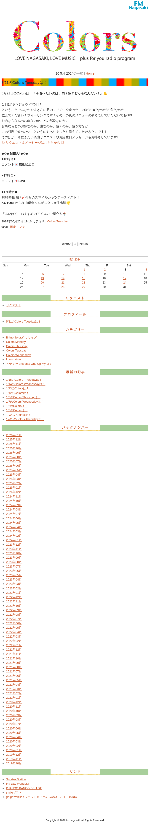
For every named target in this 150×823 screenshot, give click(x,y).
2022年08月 (14, 614)
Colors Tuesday (57, 221)
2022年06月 (14, 623)
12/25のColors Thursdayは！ (25, 419)
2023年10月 (14, 553)
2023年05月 (14, 575)
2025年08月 (14, 457)
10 (124, 274)
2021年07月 (14, 671)
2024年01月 (14, 540)
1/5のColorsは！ (17, 410)
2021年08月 (14, 667)
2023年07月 (14, 566)
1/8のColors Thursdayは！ (23, 397)
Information (13, 359)
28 (63, 287)
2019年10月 (14, 763)
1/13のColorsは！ (17, 388)
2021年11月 (14, 654)
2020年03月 (14, 741)
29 (83, 287)
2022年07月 (14, 619)
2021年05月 (14, 680)
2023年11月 (14, 549)
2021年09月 (14, 662)
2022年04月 (14, 632)
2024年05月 (14, 522)
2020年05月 (14, 732)
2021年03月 (14, 689)
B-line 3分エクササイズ (21, 337)
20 (42, 282)
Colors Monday (16, 342)
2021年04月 (14, 684)
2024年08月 (14, 509)
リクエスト (13, 305)
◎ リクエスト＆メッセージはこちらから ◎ (33, 142)
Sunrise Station (16, 779)
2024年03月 (14, 531)
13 (42, 278)
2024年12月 (14, 492)
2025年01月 (14, 487)
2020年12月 (14, 702)
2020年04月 (14, 737)
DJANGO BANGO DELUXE (24, 788)
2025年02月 (14, 483)
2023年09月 (14, 557)
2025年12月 (14, 439)
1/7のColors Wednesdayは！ (25, 401)
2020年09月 (14, 715)
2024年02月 (14, 535)
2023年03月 (14, 584)
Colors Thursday (17, 346)
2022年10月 (14, 605)
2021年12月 (14, 649)
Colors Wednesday (18, 355)
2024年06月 (14, 518)
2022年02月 (14, 641)
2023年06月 (14, 571)
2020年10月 (14, 711)
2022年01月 (14, 645)
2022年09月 (14, 610)
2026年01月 (14, 435)
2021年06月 (14, 675)
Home (90, 73)
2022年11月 (14, 601)
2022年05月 (14, 627)
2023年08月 (14, 562)
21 (63, 282)
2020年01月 (14, 750)
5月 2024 (75, 259)
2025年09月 (14, 452)
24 (124, 282)
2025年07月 (14, 461)
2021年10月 (14, 658)
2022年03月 (14, 636)
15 (83, 278)
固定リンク (17, 227)
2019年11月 (14, 759)
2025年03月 (14, 479)
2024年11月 (14, 496)
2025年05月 (14, 470)
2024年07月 (14, 514)
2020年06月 (14, 728)
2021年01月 (14, 697)
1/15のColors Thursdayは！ (24, 379)
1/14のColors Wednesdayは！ (26, 384)
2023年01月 (14, 592)
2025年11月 (14, 443)
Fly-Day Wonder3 (17, 783)
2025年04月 (14, 474)
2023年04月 (14, 579)
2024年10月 (14, 501)
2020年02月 (14, 745)
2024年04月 (14, 527)
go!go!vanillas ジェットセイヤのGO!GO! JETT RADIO (41, 797)
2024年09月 (14, 505)
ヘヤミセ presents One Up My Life (28, 363)
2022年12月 (14, 597)
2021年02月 (14, 693)
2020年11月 (14, 706)
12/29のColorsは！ (18, 415)
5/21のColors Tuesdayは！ (23, 321)
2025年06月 (14, 465)
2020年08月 (14, 719)
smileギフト (14, 792)
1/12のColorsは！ (17, 393)
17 (124, 278)
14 (63, 278)
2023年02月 (14, 588)
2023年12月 (14, 544)
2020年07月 (14, 724)
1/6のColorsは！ (17, 406)
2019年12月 (14, 754)
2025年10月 (14, 448)
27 (42, 287)
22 (83, 282)
